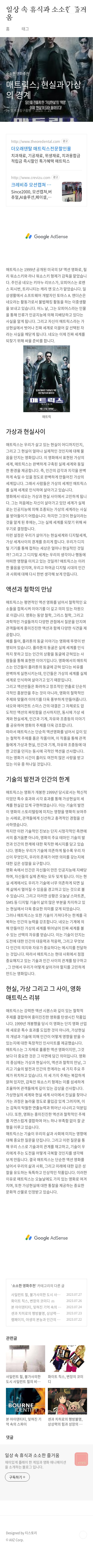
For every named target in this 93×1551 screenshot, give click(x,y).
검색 (72, 10)
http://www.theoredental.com (35, 141)
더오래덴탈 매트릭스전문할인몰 (41, 149)
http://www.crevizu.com (30, 177)
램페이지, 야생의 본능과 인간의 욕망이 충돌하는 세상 (35, 1322)
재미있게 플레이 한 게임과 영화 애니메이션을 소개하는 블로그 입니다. (35, 1464)
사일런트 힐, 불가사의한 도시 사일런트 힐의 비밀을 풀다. (35, 1297)
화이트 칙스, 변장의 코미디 (30, 1300)
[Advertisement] (46, 236)
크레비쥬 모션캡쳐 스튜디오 (31, 185)
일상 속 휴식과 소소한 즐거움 (46, 10)
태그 (25, 29)
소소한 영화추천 (23, 1285)
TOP (83, 1535)
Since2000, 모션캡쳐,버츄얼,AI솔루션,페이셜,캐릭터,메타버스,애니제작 (31, 194)
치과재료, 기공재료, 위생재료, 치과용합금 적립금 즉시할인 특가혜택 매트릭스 (45, 158)
